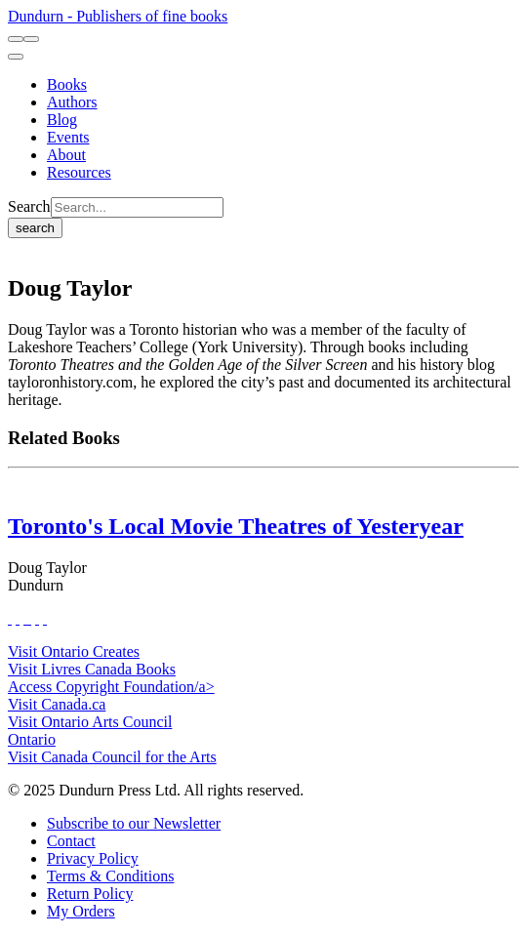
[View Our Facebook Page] (10, 618)
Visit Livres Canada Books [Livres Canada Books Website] (92, 669)
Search (29, 206)
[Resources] (79, 172)
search (35, 228)
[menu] (15, 57)
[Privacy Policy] (93, 858)
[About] (66, 154)
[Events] (68, 137)
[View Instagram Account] (29, 618)
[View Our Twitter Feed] (18, 618)
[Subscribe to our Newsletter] (134, 823)
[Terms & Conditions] (110, 876)
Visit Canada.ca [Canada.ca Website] (56, 704)
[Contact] (71, 841)
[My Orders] (81, 911)
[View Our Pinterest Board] (37, 618)
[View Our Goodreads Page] (45, 618)
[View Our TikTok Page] (25, 618)
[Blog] (62, 119)
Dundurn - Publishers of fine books (117, 16)
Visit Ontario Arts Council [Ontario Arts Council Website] (90, 721)
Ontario (32, 739)
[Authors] (72, 102)
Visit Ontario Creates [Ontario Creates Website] (74, 651)
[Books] (67, 84)
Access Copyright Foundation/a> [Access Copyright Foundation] (111, 686)
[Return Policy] (90, 893)
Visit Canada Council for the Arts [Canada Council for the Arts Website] (112, 757)
